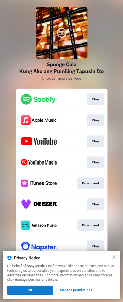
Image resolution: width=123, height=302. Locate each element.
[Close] (114, 257)
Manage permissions (76, 290)
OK (30, 290)
